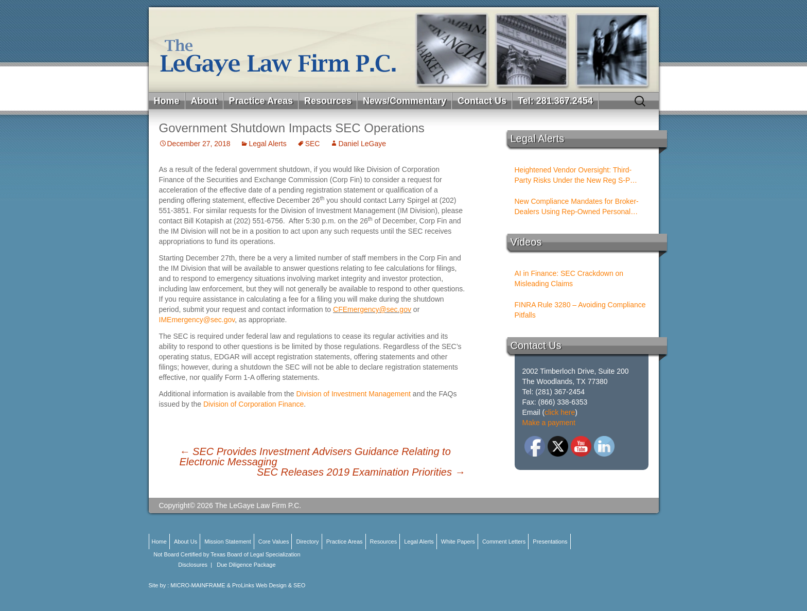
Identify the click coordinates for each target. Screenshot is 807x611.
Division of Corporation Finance (253, 404)
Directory (307, 541)
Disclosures (192, 565)
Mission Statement (227, 541)
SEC (312, 143)
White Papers (458, 541)
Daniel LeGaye (362, 143)
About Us (185, 541)
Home (167, 101)
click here (560, 412)
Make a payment (549, 422)
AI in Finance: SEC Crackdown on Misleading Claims (569, 278)
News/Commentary (404, 101)
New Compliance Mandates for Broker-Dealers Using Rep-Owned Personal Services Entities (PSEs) (577, 207)
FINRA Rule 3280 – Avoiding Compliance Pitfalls (580, 310)
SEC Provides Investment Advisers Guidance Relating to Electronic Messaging (315, 456)
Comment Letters (503, 541)
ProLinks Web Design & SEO (268, 585)
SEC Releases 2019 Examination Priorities (361, 472)
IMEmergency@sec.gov (197, 320)
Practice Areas (261, 101)
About (204, 101)
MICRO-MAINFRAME (197, 585)
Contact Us (482, 101)
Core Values (273, 541)
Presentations (550, 541)
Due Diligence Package (246, 565)
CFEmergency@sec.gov (372, 309)
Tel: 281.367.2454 (555, 101)
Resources (328, 101)
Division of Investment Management (353, 394)
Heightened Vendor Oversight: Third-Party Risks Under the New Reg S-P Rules (573, 175)
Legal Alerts (267, 143)
